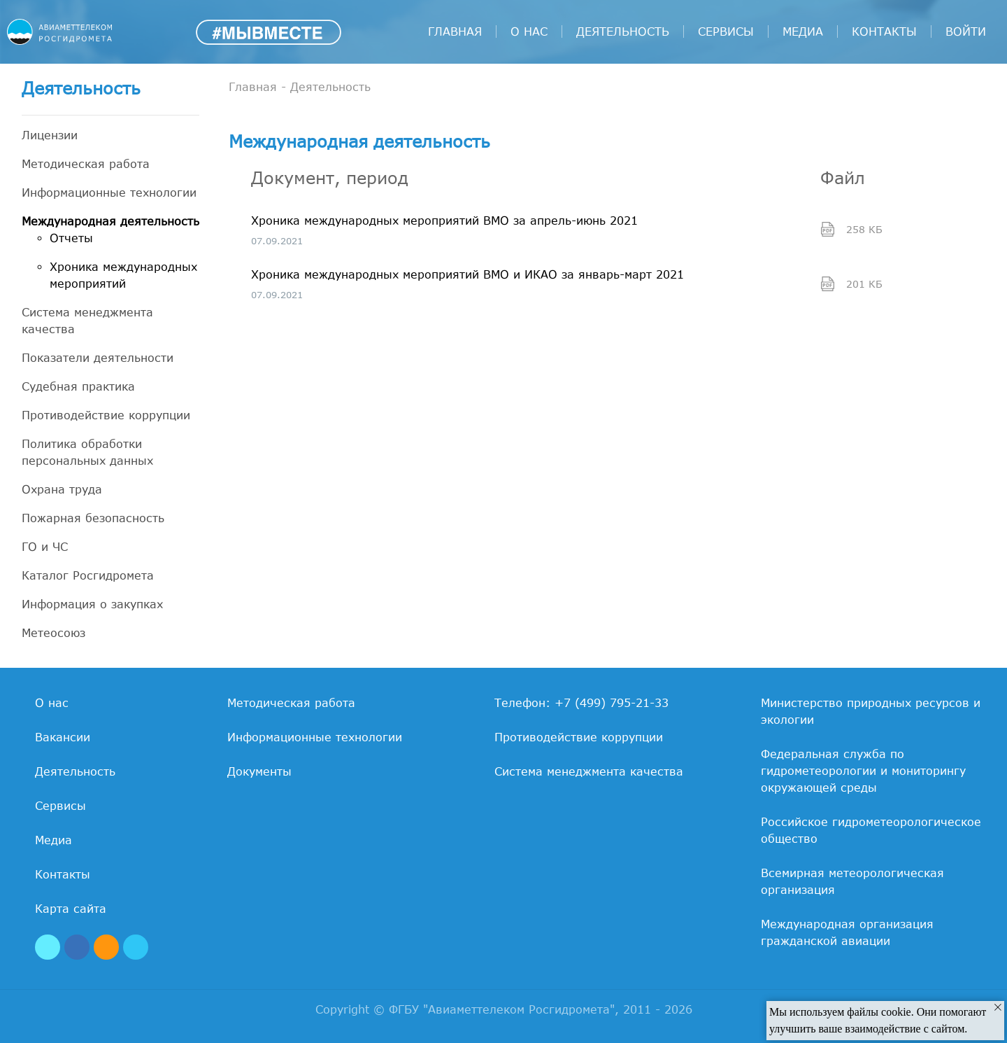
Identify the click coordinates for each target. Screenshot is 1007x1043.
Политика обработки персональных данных (87, 452)
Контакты (884, 31)
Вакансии (62, 737)
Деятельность (622, 31)
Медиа (803, 31)
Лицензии (50, 135)
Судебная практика (78, 386)
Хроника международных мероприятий (123, 275)
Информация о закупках (92, 604)
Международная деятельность (110, 221)
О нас (529, 31)
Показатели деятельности (97, 357)
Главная (455, 31)
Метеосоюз (53, 632)
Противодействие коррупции (106, 415)
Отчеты (71, 238)
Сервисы (726, 31)
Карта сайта (70, 908)
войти (965, 31)
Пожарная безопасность (93, 518)
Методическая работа (86, 164)
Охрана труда (62, 489)
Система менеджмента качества (87, 320)
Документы (259, 771)
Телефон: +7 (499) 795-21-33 (581, 702)
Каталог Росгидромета (88, 575)
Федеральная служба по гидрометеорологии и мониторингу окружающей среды (863, 771)
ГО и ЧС (45, 546)
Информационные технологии (109, 192)
